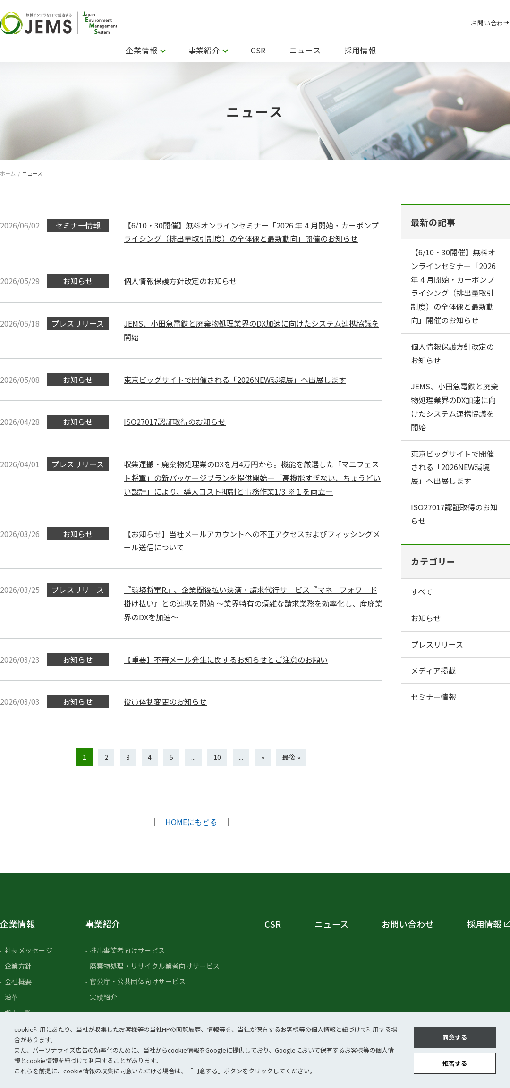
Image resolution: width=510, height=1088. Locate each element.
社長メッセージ (29, 950)
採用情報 (360, 50)
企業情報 (141, 50)
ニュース (305, 50)
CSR (258, 50)
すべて (422, 591)
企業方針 (18, 965)
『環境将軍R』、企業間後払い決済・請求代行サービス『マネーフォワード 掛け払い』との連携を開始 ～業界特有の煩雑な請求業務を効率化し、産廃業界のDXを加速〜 (253, 603)
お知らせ (426, 618)
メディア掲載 (433, 670)
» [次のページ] (262, 757)
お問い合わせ (490, 22)
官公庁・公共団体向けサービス (138, 981)
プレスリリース (437, 644)
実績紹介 (103, 997)
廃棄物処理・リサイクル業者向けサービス (155, 965)
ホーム (8, 173)
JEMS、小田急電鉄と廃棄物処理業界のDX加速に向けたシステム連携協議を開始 (454, 406)
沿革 (11, 997)
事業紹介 (204, 50)
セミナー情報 (433, 696)
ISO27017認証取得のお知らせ (175, 421)
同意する (454, 1037)
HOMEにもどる (191, 821)
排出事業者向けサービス (127, 950)
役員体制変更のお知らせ (165, 701)
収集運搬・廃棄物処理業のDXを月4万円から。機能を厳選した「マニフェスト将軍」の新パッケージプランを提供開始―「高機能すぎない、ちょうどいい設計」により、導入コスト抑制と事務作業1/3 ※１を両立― (252, 477)
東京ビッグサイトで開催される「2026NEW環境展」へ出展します (235, 379)
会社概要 (18, 981)
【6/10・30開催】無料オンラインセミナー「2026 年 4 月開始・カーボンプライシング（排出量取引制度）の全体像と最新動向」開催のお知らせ (453, 286)
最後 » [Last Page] (291, 757)
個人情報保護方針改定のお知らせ (180, 281)
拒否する (454, 1063)
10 (217, 757)
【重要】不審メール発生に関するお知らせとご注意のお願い (226, 659)
